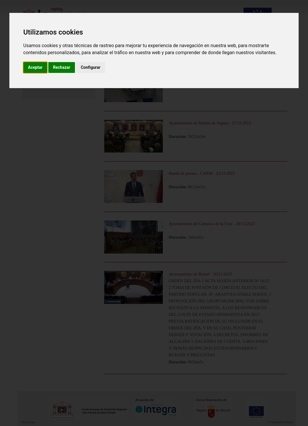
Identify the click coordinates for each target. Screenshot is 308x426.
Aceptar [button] (35, 67)
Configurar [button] (90, 67)
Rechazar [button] (61, 67)
